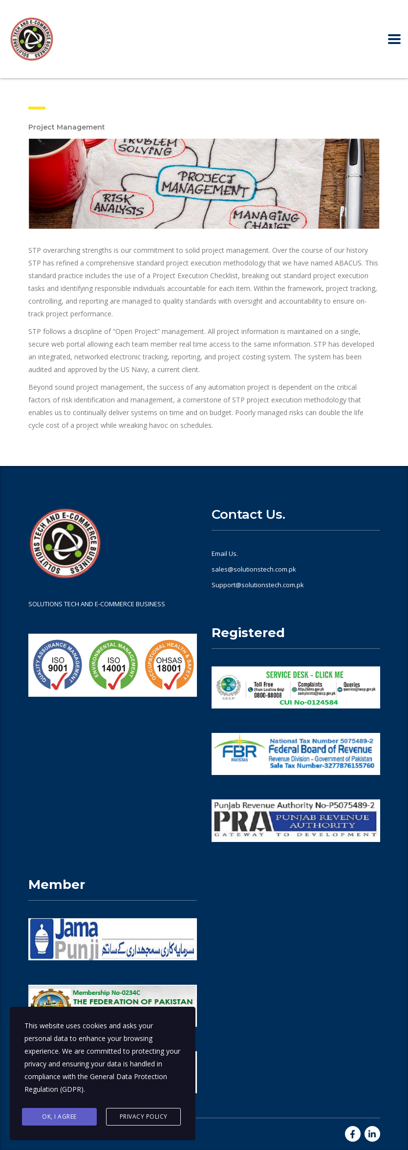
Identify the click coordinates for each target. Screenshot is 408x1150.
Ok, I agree (59, 1116)
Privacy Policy (144, 1116)
